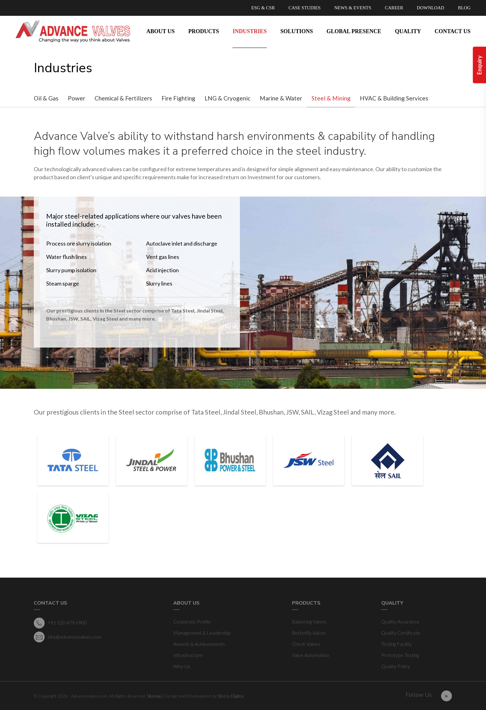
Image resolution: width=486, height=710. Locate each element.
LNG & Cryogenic (227, 98)
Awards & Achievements (199, 644)
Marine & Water (281, 98)
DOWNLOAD (430, 7)
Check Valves (306, 644)
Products (203, 31)
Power (76, 98)
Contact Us (453, 31)
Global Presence (354, 31)
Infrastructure (188, 655)
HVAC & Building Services (394, 98)
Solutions (297, 31)
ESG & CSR (263, 7)
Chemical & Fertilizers (123, 98)
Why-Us (181, 666)
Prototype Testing (400, 655)
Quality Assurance (400, 621)
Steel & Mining (331, 98)
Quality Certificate (400, 633)
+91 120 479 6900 (60, 623)
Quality (408, 31)
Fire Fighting (178, 98)
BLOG (464, 7)
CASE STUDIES (305, 7)
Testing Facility (396, 644)
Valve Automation (310, 655)
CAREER (394, 7)
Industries (249, 31)
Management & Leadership (202, 633)
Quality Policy (395, 666)
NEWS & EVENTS (352, 7)
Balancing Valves (309, 621)
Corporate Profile (192, 621)
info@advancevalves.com (67, 637)
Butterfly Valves (309, 633)
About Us (160, 31)
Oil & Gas (46, 98)
